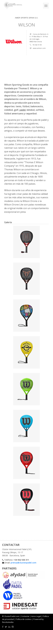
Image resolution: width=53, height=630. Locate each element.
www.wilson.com (38, 48)
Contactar (25, 616)
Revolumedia (7, 622)
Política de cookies (24, 619)
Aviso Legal (36, 616)
